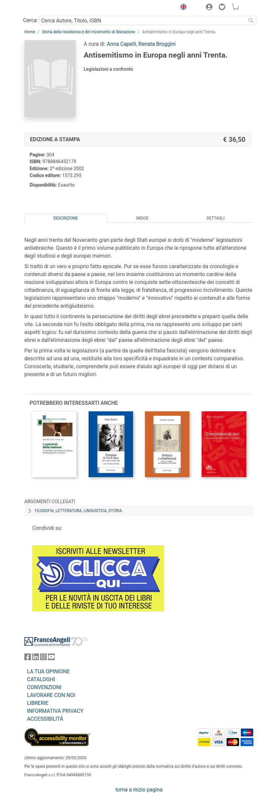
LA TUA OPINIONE (48, 671)
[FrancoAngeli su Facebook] (27, 658)
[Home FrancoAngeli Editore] (47, 8)
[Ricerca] (251, 20)
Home (29, 32)
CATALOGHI (41, 679)
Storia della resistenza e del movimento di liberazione (88, 32)
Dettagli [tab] (215, 218)
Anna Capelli (121, 44)
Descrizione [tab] (65, 218)
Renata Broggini (157, 44)
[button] (182, 8)
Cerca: (30, 20)
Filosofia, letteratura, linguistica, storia (78, 510)
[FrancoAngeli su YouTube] (51, 658)
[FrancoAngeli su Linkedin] (35, 658)
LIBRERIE (37, 703)
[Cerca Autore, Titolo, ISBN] (142, 20)
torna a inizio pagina (138, 789)
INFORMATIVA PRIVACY (55, 711)
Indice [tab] (142, 218)
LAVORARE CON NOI (51, 695)
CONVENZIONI (44, 687)
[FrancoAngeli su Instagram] (43, 658)
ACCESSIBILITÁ (45, 719)
